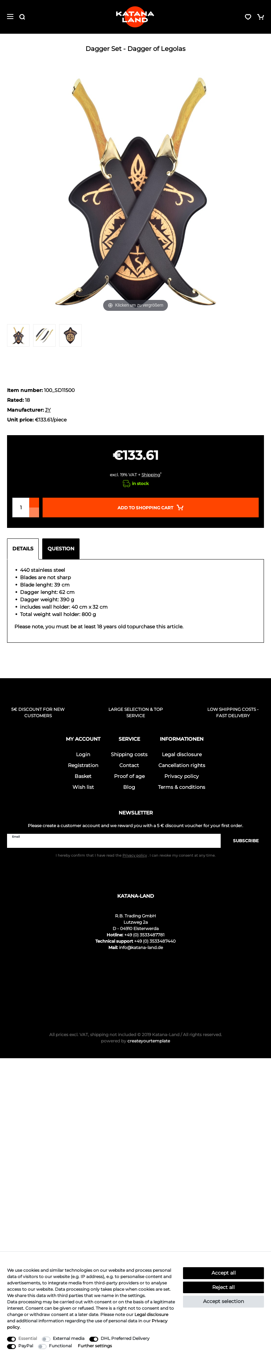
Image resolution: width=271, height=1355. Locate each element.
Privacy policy (181, 776)
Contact (129, 765)
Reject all (223, 1287)
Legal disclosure (182, 754)
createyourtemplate (135, 1040)
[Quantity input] (20, 507)
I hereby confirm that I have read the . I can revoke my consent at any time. (135, 855)
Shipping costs (129, 754)
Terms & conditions (181, 787)
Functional (60, 1345)
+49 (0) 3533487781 (144, 934)
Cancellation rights (181, 765)
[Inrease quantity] (34, 503)
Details (22, 548)
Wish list (83, 787)
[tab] (24, 548)
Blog (129, 787)
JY (48, 410)
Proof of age (129, 776)
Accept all (224, 1273)
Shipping (150, 474)
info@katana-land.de (141, 947)
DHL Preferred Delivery (125, 1338)
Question (61, 548)
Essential (27, 1338)
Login (83, 754)
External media (68, 1338)
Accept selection (223, 1301)
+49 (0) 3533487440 (155, 941)
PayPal (25, 1345)
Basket (83, 776)
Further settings (95, 1345)
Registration (83, 765)
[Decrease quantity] (34, 512)
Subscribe (242, 840)
